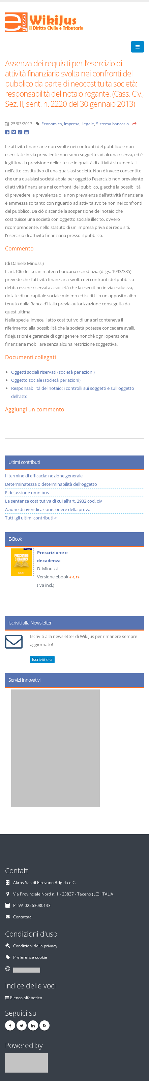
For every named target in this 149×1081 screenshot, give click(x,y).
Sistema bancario (112, 123)
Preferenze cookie (30, 957)
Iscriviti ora (42, 659)
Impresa (72, 123)
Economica (51, 123)
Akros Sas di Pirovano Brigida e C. (44, 882)
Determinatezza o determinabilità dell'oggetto (51, 484)
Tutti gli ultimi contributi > (31, 518)
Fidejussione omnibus (27, 492)
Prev (12, 579)
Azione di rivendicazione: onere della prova (47, 509)
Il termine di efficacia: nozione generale (44, 476)
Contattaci (22, 916)
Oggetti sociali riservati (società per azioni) (53, 372)
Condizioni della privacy (35, 945)
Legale (88, 123)
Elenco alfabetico (26, 997)
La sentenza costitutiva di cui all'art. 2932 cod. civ (53, 501)
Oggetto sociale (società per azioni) (46, 380)
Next (136, 579)
